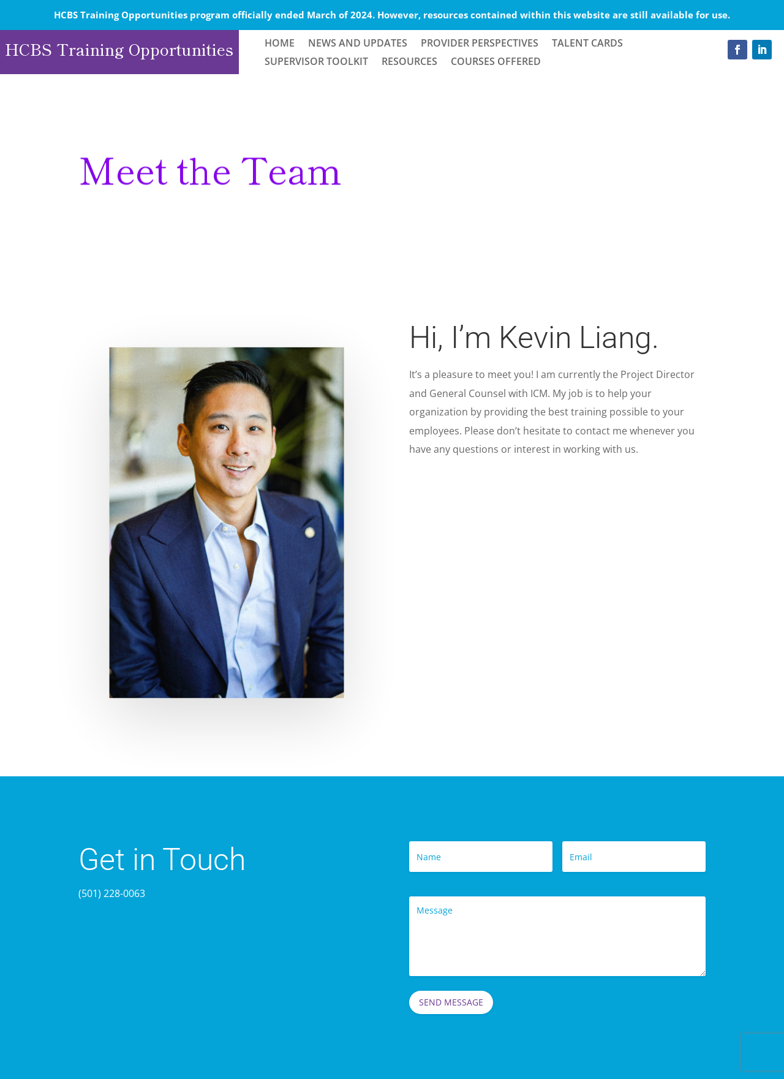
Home (280, 44)
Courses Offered (496, 62)
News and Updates (357, 44)
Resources (409, 62)
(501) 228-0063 (111, 893)
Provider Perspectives (479, 44)
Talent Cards (587, 44)
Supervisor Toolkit (316, 62)
